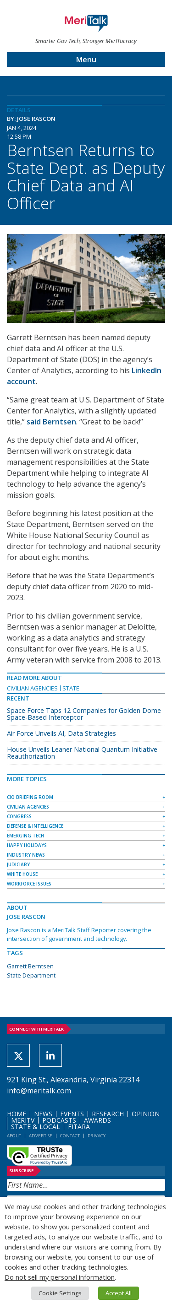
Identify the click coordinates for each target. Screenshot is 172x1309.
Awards (97, 1120)
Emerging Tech (25, 835)
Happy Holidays (27, 845)
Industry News (26, 855)
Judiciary (18, 864)
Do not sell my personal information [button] (60, 1277)
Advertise (40, 1136)
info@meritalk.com (39, 1091)
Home (16, 1113)
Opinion (146, 1113)
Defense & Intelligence (35, 826)
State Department (31, 975)
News (43, 1113)
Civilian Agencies (32, 688)
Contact (70, 1136)
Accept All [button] (118, 1293)
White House (22, 874)
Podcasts (59, 1120)
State (70, 688)
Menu (86, 59)
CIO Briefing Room (30, 797)
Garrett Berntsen (30, 966)
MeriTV (22, 1120)
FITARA (79, 1126)
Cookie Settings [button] (60, 1293)
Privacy (96, 1136)
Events (72, 1113)
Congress (19, 816)
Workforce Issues (29, 883)
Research (108, 1113)
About (14, 1136)
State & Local (35, 1126)
